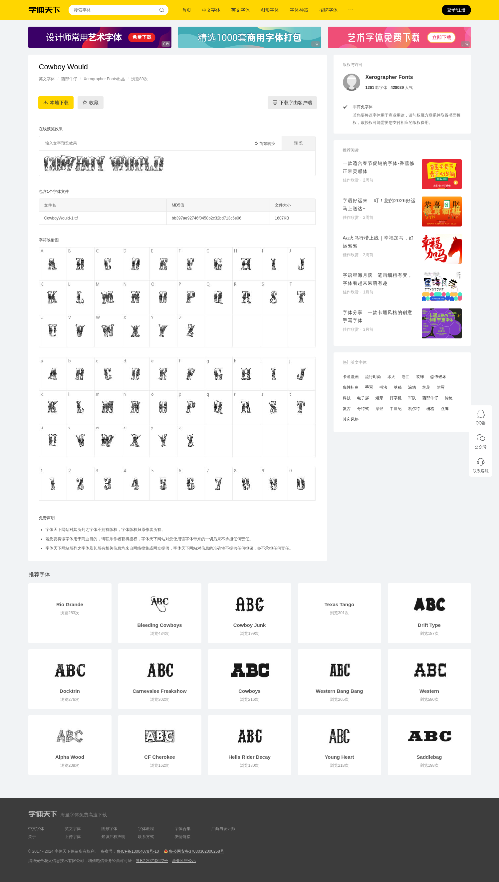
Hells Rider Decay (249, 757)
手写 (369, 387)
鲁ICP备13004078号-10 (138, 851)
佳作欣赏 (351, 180)
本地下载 (59, 102)
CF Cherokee (159, 757)
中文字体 (211, 10)
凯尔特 (414, 408)
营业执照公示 (184, 860)
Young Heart (339, 757)
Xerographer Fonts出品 (104, 79)
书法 (383, 387)
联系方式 (146, 836)
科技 (347, 398)
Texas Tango (339, 604)
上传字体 (73, 836)
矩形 (379, 398)
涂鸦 (412, 387)
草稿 (398, 387)
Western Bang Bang (339, 691)
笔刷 (426, 387)
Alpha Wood (69, 757)
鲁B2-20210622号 (152, 860)
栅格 (430, 408)
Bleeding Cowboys (159, 625)
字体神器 (299, 10)
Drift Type (429, 625)
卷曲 (406, 376)
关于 (32, 836)
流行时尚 (373, 376)
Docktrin (70, 691)
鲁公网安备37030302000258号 (196, 851)
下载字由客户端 (295, 102)
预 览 (298, 143)
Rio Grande (69, 604)
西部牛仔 (69, 79)
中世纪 (396, 408)
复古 (347, 408)
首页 (186, 10)
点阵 (445, 408)
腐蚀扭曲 (351, 387)
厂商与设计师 (223, 828)
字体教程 (146, 828)
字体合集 (183, 828)
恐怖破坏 (438, 376)
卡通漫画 (351, 376)
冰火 (391, 376)
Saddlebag (429, 757)
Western (429, 691)
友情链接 (183, 836)
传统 (449, 398)
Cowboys (249, 691)
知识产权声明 (113, 836)
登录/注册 (456, 9)
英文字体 (240, 10)
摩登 (379, 408)
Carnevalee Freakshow (159, 691)
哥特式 (363, 408)
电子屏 (363, 398)
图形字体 (270, 10)
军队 (412, 398)
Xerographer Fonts (389, 77)
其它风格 (351, 419)
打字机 (396, 398)
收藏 (94, 102)
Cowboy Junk (249, 625)
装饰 (420, 376)
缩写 (441, 387)
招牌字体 (328, 10)
